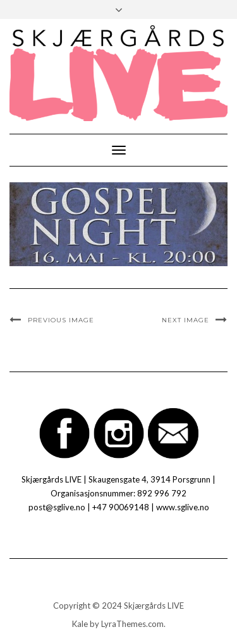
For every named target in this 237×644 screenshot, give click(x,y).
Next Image (185, 320)
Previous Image (61, 320)
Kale (80, 624)
